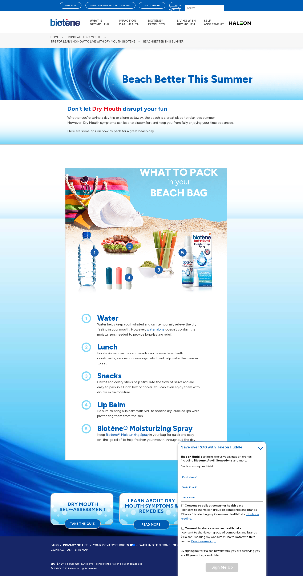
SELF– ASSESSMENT (214, 22)
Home (54, 37)
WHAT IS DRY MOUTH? (99, 22)
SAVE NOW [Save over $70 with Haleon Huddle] (70, 5)
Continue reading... (203, 541)
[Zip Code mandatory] (222, 497)
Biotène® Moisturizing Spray (127, 435)
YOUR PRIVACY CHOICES (114, 545)
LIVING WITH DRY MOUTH (186, 22)
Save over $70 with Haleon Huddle (211, 447)
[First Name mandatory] (222, 477)
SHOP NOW (175, 7)
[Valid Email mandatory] (222, 487)
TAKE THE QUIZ (82, 524)
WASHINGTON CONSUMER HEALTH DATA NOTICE (176, 545)
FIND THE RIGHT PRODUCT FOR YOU (110, 5)
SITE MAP (81, 550)
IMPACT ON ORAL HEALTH (129, 22)
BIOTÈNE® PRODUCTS (156, 22)
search (237, 9)
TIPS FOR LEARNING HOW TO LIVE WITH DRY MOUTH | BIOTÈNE (92, 41)
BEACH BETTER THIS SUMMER (163, 41)
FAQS (54, 545)
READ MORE (150, 525)
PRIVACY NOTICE (75, 545)
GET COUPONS (152, 5)
